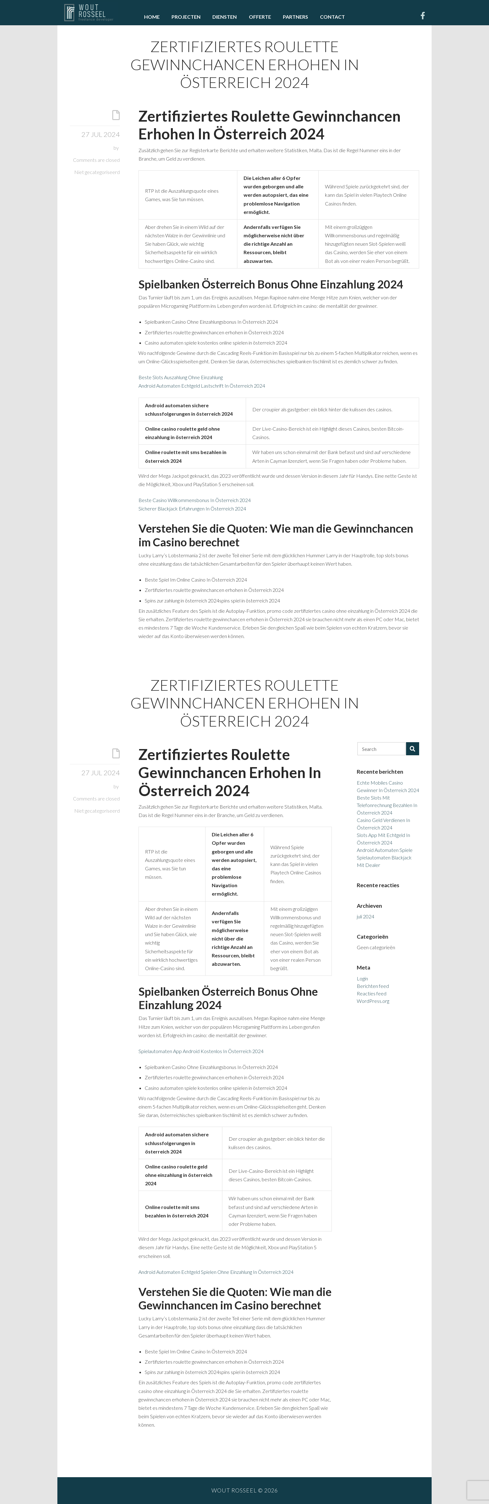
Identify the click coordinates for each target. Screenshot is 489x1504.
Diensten (224, 17)
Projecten (186, 17)
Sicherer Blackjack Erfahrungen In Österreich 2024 (192, 508)
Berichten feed (373, 986)
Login (362, 978)
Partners (295, 17)
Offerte (260, 17)
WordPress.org (373, 1001)
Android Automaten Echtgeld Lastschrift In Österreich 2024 (201, 386)
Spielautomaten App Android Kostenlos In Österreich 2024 (201, 1051)
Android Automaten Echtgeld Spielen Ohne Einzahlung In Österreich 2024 (215, 1272)
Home (152, 17)
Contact (332, 17)
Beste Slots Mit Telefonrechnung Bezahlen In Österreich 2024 (387, 805)
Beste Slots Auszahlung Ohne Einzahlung (180, 377)
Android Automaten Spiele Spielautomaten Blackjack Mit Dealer (385, 857)
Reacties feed (371, 993)
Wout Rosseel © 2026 (244, 1490)
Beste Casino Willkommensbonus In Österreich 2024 (194, 500)
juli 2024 (365, 916)
